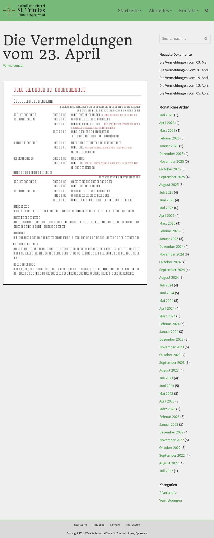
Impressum (133, 524)
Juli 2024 (166, 285)
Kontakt (115, 524)
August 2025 (169, 185)
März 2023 (167, 409)
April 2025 (167, 215)
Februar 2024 (169, 324)
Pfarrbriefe (168, 493)
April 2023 (167, 401)
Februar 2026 (169, 138)
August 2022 (169, 463)
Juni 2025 (166, 200)
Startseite (80, 524)
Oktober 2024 (170, 262)
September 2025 (172, 177)
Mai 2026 (166, 115)
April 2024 (167, 308)
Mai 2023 (166, 393)
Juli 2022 (166, 471)
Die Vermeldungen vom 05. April (184, 93)
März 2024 (167, 316)
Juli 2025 (166, 192)
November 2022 (171, 440)
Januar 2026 (168, 146)
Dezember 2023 (171, 339)
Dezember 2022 (171, 432)
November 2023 (171, 347)
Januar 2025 (168, 239)
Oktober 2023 (170, 355)
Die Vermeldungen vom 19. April (184, 78)
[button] (141, 10)
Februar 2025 (169, 231)
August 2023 (169, 370)
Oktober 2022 (170, 448)
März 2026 (167, 130)
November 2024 (171, 254)
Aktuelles (98, 524)
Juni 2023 (166, 386)
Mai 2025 (166, 208)
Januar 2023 (168, 424)
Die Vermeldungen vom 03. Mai (183, 62)
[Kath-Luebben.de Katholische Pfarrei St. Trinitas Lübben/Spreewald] (24, 10)
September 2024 (172, 270)
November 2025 (171, 161)
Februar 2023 (169, 417)
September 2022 (172, 455)
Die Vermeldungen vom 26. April (184, 70)
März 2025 (167, 223)
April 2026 (167, 123)
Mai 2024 (166, 301)
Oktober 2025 (170, 169)
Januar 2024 (168, 332)
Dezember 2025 (171, 154)
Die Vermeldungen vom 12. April (184, 85)
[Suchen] (207, 10)
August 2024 (169, 277)
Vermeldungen (13, 66)
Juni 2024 (166, 293)
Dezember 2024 (171, 246)
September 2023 (172, 362)
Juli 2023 (166, 378)
